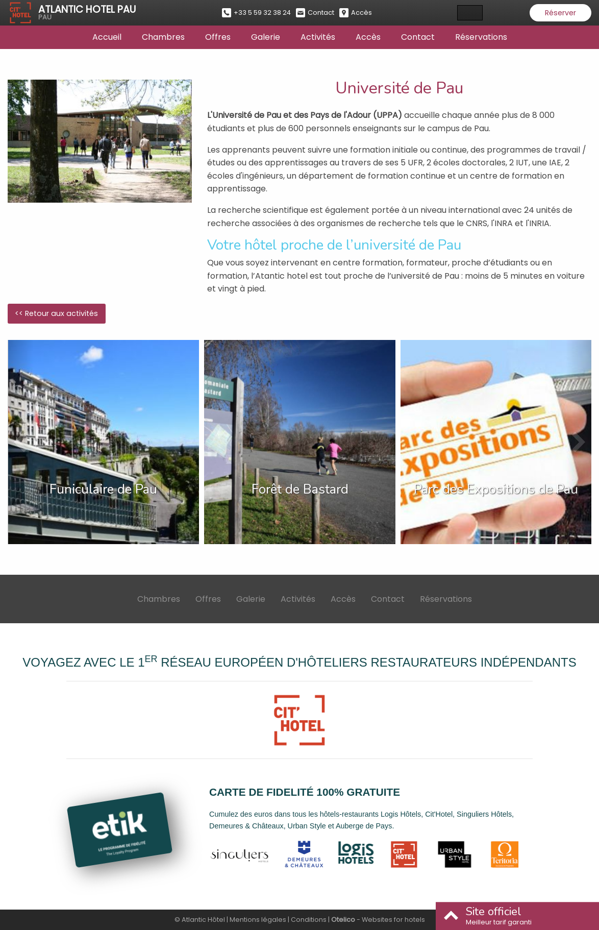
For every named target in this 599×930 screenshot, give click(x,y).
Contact (418, 37)
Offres (218, 37)
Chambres (163, 37)
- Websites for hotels (378, 919)
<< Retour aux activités (56, 313)
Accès (368, 37)
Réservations (481, 37)
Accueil (106, 37)
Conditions (309, 919)
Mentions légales (258, 919)
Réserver (560, 13)
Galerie (265, 37)
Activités (318, 37)
